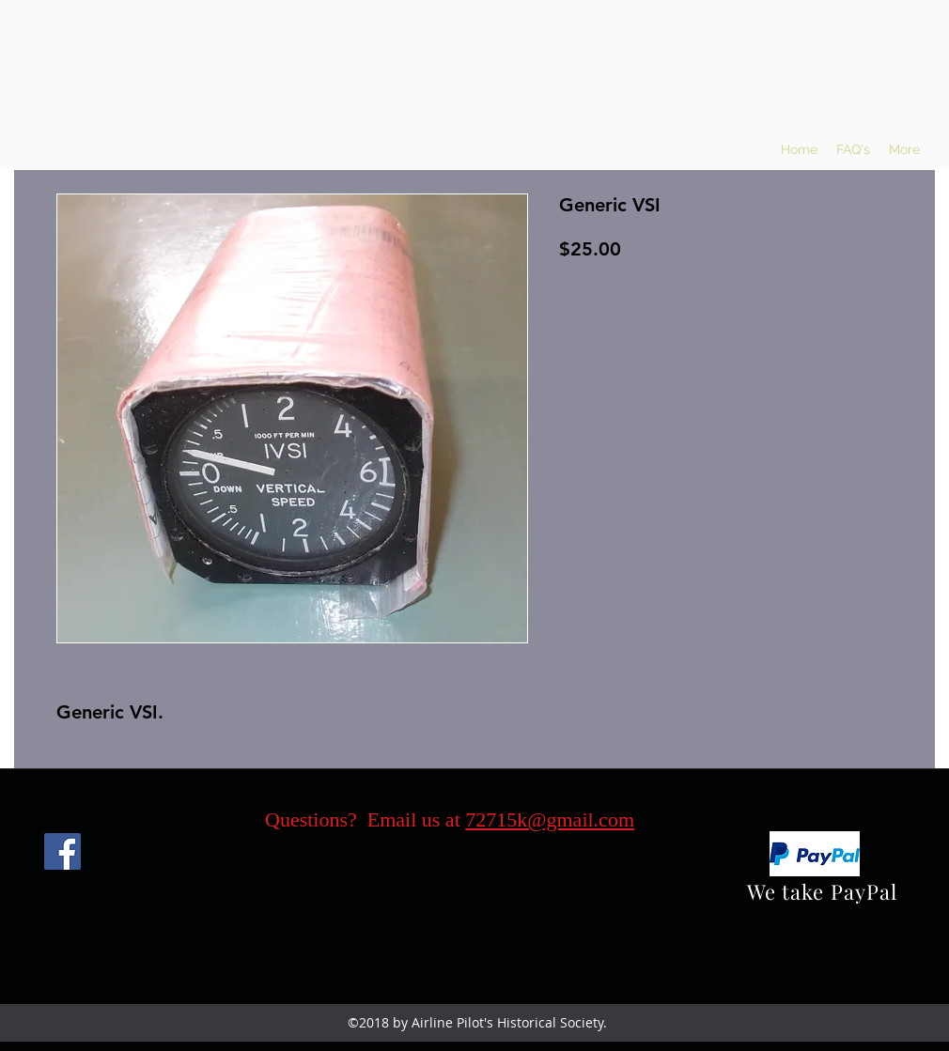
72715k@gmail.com (549, 819)
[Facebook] (62, 851)
